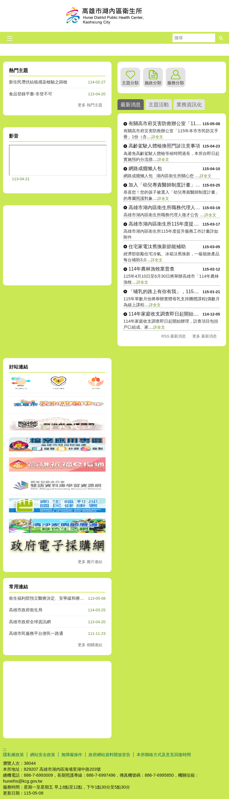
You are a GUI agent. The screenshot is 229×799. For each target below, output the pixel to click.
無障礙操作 (71, 754)
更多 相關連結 (90, 645)
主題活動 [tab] (158, 105)
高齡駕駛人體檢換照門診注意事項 (164, 145)
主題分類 (130, 82)
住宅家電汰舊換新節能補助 (157, 246)
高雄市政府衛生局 (25, 609)
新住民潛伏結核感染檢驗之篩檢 (38, 82)
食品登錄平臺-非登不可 (30, 93)
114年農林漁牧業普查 (151, 268)
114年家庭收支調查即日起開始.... (164, 313)
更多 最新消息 (204, 336)
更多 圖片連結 (90, 561)
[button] (221, 37)
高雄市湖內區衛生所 (114, 16)
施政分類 (153, 82)
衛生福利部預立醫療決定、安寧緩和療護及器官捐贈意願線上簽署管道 (73, 598)
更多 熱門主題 (90, 105)
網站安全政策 (42, 754)
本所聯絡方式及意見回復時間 (164, 754)
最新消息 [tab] (130, 105)
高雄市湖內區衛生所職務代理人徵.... (165, 207)
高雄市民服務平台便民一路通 (36, 633)
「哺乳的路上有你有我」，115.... (164, 291)
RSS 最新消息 (173, 336)
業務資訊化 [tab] (189, 105)
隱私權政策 (13, 754)
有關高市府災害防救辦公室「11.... (165, 123)
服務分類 (175, 82)
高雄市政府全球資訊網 (30, 621)
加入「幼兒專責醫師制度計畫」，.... (165, 184)
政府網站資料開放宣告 (109, 754)
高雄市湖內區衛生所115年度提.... (164, 223)
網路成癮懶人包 (145, 168)
